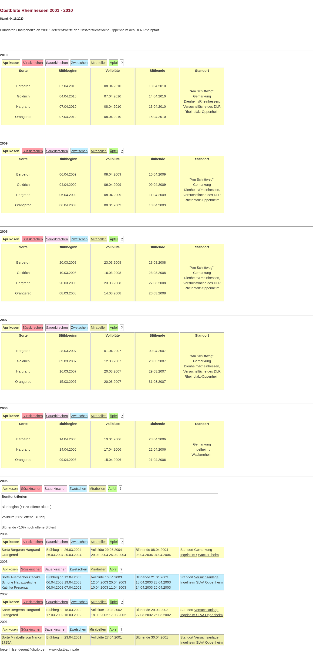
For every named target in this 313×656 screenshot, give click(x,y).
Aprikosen (10, 488)
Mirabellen (99, 63)
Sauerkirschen (57, 63)
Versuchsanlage (206, 577)
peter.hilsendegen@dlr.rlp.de (22, 649)
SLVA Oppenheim (209, 582)
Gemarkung (203, 550)
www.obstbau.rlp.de (64, 649)
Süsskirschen (33, 63)
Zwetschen (79, 63)
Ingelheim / (188, 555)
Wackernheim (208, 555)
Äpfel (114, 63)
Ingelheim (188, 582)
